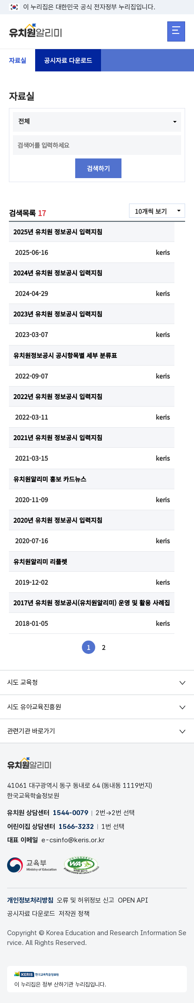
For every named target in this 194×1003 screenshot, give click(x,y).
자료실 (17, 60)
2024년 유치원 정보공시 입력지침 (57, 272)
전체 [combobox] (24, 121)
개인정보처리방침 (30, 900)
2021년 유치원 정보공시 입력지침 (57, 437)
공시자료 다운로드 (68, 60)
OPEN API (133, 900)
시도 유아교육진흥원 (34, 707)
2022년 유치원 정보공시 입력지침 (57, 396)
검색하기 (98, 168)
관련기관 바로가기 (31, 731)
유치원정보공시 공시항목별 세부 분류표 (65, 355)
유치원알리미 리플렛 (40, 561)
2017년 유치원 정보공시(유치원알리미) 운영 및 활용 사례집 (91, 602)
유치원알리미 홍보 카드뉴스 (49, 478)
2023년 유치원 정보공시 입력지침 (57, 313)
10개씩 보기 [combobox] (151, 211)
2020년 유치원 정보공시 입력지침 (57, 520)
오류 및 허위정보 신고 (85, 900)
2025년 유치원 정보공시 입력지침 (57, 231)
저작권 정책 (74, 914)
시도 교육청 (22, 682)
